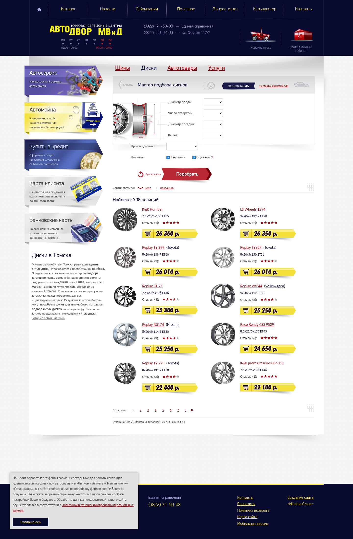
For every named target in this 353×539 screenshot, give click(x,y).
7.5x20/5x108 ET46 (155, 293)
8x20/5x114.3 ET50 (155, 332)
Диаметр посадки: (181, 124)
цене (148, 188)
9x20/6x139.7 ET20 (253, 216)
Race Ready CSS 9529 (257, 324)
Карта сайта (247, 517)
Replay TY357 (251, 247)
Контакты (304, 9)
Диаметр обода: (180, 102)
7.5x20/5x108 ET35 (155, 216)
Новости (107, 9)
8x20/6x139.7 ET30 (155, 370)
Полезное (186, 9)
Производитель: (142, 146)
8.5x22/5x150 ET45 (253, 331)
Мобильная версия (252, 524)
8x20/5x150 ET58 (252, 254)
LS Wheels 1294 (252, 209)
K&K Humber (152, 209)
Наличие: (137, 157)
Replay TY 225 (153, 363)
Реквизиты (246, 504)
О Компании (147, 9)
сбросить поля (152, 174)
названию (167, 188)
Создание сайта (301, 498)
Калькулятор (264, 9)
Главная (39, 9)
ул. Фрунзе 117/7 (196, 33)
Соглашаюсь (30, 522)
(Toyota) (172, 247)
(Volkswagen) (274, 286)
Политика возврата (253, 511)
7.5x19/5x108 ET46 (253, 370)
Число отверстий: (180, 113)
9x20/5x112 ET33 (252, 293)
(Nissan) (172, 324)
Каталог (68, 9)
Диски (149, 67)
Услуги (216, 67)
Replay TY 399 (153, 247)
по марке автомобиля (273, 85)
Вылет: (173, 135)
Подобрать (187, 174)
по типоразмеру (238, 85)
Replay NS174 (153, 324)
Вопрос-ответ (225, 9)
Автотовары (182, 67)
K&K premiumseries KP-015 (262, 363)
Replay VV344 (251, 286)
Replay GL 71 (152, 286)
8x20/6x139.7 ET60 (155, 254)
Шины (122, 67)
